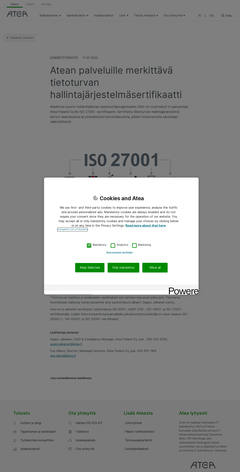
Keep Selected (90, 268)
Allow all (155, 268)
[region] (121, 236)
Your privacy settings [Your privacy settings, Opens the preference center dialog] (119, 252)
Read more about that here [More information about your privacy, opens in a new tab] (145, 225)
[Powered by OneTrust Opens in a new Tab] (182, 288)
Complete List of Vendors (72, 229)
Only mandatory (123, 268)
